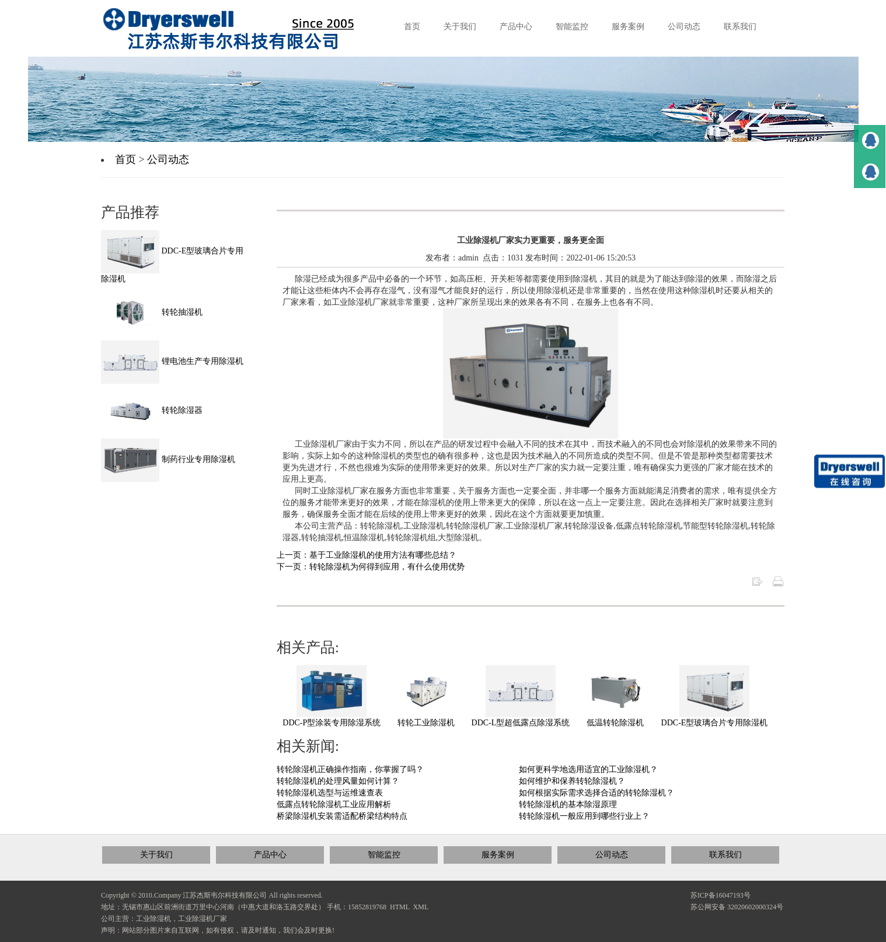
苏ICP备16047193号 (720, 895)
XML (421, 907)
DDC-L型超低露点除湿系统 (521, 722)
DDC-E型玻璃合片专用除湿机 (714, 722)
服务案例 (498, 854)
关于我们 (156, 854)
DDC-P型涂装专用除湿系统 (331, 722)
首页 (125, 159)
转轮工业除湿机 (426, 722)
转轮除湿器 (152, 410)
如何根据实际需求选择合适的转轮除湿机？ (596, 792)
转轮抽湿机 (152, 312)
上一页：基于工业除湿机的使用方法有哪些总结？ (366, 555)
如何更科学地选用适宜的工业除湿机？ (588, 769)
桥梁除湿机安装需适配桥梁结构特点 (342, 816)
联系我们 (725, 854)
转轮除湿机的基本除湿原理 (568, 804)
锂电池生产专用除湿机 (172, 361)
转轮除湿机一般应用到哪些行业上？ (584, 816)
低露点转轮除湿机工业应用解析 (334, 804)
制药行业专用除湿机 (168, 459)
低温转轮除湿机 (615, 722)
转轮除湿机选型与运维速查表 (330, 792)
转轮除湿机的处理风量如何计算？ (338, 781)
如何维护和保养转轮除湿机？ (572, 781)
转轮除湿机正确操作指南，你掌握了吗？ (350, 769)
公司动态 (168, 159)
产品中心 (270, 854)
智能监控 (384, 854)
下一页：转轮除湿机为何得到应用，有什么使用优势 (371, 566)
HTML (400, 907)
